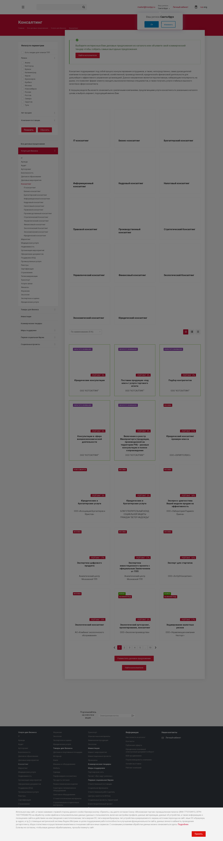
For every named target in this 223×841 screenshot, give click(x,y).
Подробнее (183, 824)
